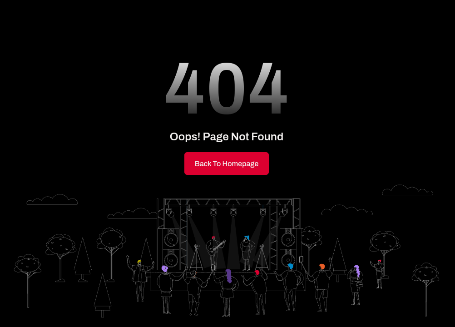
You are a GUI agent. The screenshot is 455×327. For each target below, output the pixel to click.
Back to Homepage (227, 164)
